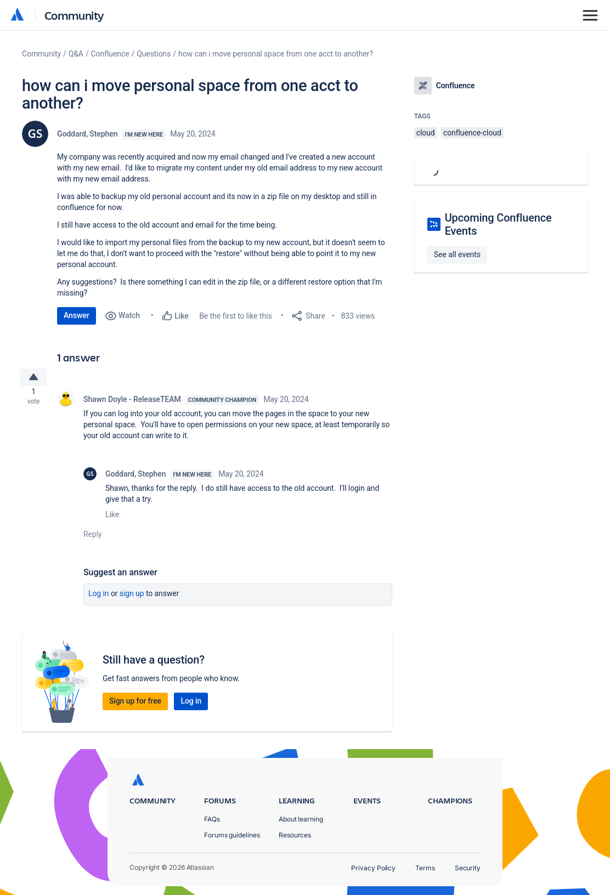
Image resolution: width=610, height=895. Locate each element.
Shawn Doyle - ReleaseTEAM (132, 403)
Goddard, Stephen (87, 133)
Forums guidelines (232, 835)
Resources (295, 835)
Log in (98, 597)
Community (74, 15)
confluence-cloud (472, 132)
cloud (425, 132)
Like (112, 518)
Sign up (132, 597)
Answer (76, 315)
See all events (457, 254)
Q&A (76, 53)
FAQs (212, 819)
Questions (154, 53)
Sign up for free (135, 705)
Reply (92, 538)
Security (468, 868)
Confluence (110, 53)
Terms (425, 868)
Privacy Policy (373, 868)
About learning (301, 819)
